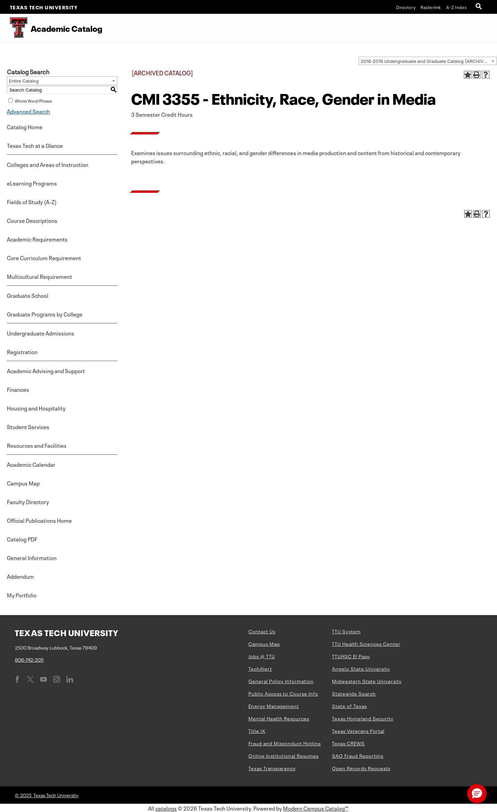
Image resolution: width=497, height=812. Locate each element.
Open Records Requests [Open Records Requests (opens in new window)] (361, 767)
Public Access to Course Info (283, 693)
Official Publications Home (39, 520)
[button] (477, 793)
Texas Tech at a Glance (35, 145)
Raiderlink (431, 7)
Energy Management (273, 705)
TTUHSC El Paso (351, 655)
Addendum (20, 576)
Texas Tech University (44, 6)
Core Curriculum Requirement (44, 257)
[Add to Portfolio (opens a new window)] (467, 74)
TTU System (346, 630)
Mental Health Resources (278, 718)
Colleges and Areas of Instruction (47, 164)
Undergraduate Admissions (40, 333)
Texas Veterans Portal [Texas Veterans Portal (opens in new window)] (358, 730)
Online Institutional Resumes (283, 755)
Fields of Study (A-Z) (32, 201)
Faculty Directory (28, 501)
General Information (32, 557)
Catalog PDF (22, 539)
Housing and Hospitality (36, 408)
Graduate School (27, 295)
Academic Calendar (31, 464)
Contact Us (261, 630)
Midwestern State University (367, 680)
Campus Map (23, 483)
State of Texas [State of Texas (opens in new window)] (349, 705)
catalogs (166, 808)
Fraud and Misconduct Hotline (284, 742)
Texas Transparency (272, 767)
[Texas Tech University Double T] (13, 28)
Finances (18, 389)
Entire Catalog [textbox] (24, 81)
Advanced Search (28, 111)
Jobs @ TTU (261, 655)
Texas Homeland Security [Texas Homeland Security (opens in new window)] (362, 718)
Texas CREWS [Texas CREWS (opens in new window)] (348, 742)
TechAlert (260, 668)
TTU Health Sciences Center (366, 643)
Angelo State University (361, 668)
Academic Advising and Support (46, 370)
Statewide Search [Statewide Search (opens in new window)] (354, 693)
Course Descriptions (32, 220)
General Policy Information (281, 680)
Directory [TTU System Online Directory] (406, 7)
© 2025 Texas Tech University (46, 794)
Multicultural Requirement (39, 276)
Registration (22, 351)
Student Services (28, 426)
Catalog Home (24, 126)
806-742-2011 (29, 659)
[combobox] (428, 61)
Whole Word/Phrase (33, 100)
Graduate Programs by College (44, 314)
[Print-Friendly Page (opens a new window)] (476, 74)
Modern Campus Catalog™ (315, 808)
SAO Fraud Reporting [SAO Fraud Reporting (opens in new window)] (357, 755)
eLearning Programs (32, 183)
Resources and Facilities (37, 445)
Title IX (256, 730)
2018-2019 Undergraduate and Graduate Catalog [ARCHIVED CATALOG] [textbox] (428, 61)
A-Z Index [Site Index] (456, 7)
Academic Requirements (37, 239)
